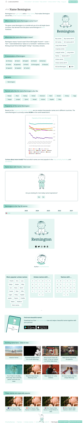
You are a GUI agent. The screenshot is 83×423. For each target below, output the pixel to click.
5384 (71, 66)
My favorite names (75, 421)
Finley (16, 294)
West (43, 27)
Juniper (18, 99)
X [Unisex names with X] (49, 291)
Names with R (65, 56)
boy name (31, 13)
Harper (35, 99)
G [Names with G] (57, 284)
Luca (22, 281)
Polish (25, 64)
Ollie (22, 291)
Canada (58, 159)
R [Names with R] (74, 288)
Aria (17, 281)
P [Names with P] (67, 288)
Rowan (9, 96)
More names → (16, 305)
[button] (30, 232)
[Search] (64, 2)
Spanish (9, 68)
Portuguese (35, 64)
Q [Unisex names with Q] (46, 288)
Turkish (27, 68)
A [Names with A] (57, 281)
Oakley (25, 96)
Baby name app (73, 1)
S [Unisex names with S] (32, 291)
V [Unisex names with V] (42, 291)
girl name (19, 13)
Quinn (26, 99)
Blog (59, 1)
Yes (39, 197)
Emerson (42, 96)
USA (54, 159)
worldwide (8, 161)
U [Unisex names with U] (39, 291)
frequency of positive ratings (23, 110)
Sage (74, 96)
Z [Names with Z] (67, 294)
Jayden (10, 298)
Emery (67, 96)
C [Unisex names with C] (39, 281)
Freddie (23, 298)
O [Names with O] (64, 288)
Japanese (17, 64)
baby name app (41, 320)
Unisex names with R (61, 63)
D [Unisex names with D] (42, 281)
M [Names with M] (57, 288)
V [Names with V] (67, 291)
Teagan (10, 99)
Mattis (13, 301)
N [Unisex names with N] (36, 288)
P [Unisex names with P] (42, 288)
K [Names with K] (70, 284)
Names (57, 56)
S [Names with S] (57, 291)
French (34, 61)
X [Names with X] (74, 291)
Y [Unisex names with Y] (39, 294)
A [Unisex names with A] (32, 281)
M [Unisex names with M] (32, 288)
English (25, 61)
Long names (70, 52)
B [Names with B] (60, 281)
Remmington (11, 82)
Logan (10, 294)
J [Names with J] (67, 284)
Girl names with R (69, 42)
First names (28, 1)
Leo (11, 288)
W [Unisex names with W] (46, 291)
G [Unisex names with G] (32, 284)
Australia (65, 159)
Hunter (59, 96)
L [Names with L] (74, 284)
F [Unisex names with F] (49, 281)
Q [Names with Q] (70, 288)
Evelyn (10, 284)
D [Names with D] (67, 281)
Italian (8, 64)
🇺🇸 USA (8, 213)
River (17, 96)
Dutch (17, 61)
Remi (50, 96)
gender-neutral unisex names (21, 15)
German (43, 61)
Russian (45, 64)
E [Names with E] (70, 281)
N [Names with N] (60, 288)
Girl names (36, 1)
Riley (59, 99)
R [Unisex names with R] (49, 288)
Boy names (43, 1)
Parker (33, 96)
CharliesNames (44, 267)
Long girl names (59, 52)
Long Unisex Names (60, 45)
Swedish (18, 68)
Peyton (16, 298)
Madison (19, 301)
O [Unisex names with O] (39, 288)
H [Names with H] (60, 284)
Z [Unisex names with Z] (42, 294)
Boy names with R (69, 38)
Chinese (9, 61)
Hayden (52, 99)
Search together (63, 421)
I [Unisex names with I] (39, 284)
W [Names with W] (70, 291)
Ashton (43, 99)
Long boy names (60, 49)
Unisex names (52, 1)
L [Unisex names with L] (49, 284)
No (43, 197)
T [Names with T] (60, 291)
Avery (15, 288)
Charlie (11, 281)
